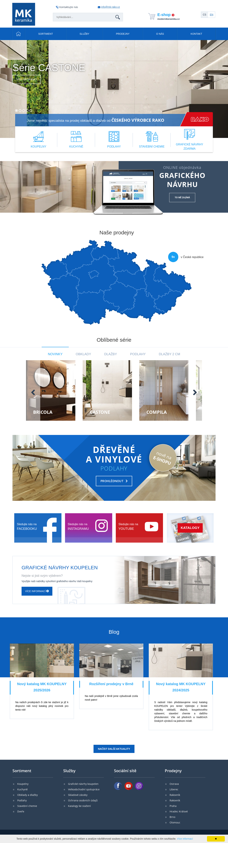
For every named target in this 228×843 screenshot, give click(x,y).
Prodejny (122, 33)
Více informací (26, 79)
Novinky (55, 354)
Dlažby (110, 354)
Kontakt (196, 33)
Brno (172, 817)
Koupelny (22, 784)
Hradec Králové (179, 811)
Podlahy (138, 354)
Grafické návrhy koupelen (83, 784)
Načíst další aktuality (114, 748)
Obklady (83, 354)
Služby (84, 33)
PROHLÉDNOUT (111, 481)
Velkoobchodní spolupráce (84, 789)
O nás (160, 33)
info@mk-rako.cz (110, 7)
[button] (16, 110)
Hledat (117, 12)
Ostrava (174, 784)
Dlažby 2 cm (169, 354)
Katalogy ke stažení (79, 806)
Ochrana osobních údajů (83, 800)
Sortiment (45, 33)
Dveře (20, 811)
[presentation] (8, 392)
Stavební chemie (27, 806)
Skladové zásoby (77, 795)
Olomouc (175, 822)
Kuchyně (22, 789)
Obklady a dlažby (27, 795)
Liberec (174, 789)
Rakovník (175, 795)
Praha (173, 806)
